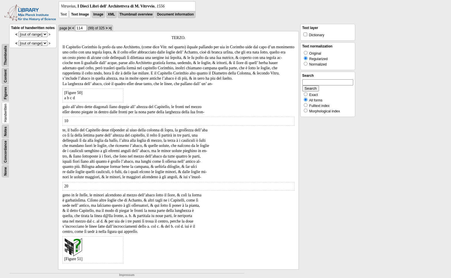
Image (98, 14)
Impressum (126, 275)
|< (69, 28)
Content (5, 76)
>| (109, 28)
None (5, 171)
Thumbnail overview (135, 14)
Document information (175, 14)
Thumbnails (5, 55)
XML (111, 14)
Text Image (80, 14)
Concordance (5, 152)
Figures (5, 93)
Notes (5, 131)
